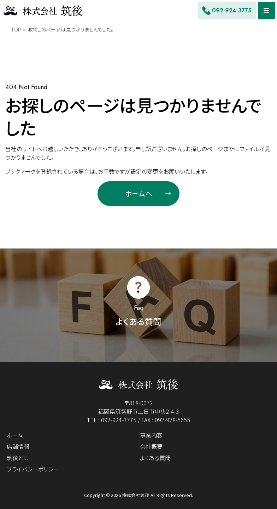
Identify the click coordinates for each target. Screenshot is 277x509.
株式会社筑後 (135, 495)
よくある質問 (155, 457)
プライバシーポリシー (33, 469)
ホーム (15, 435)
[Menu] (266, 10)
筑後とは (18, 457)
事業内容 (151, 435)
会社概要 (151, 446)
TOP (16, 29)
